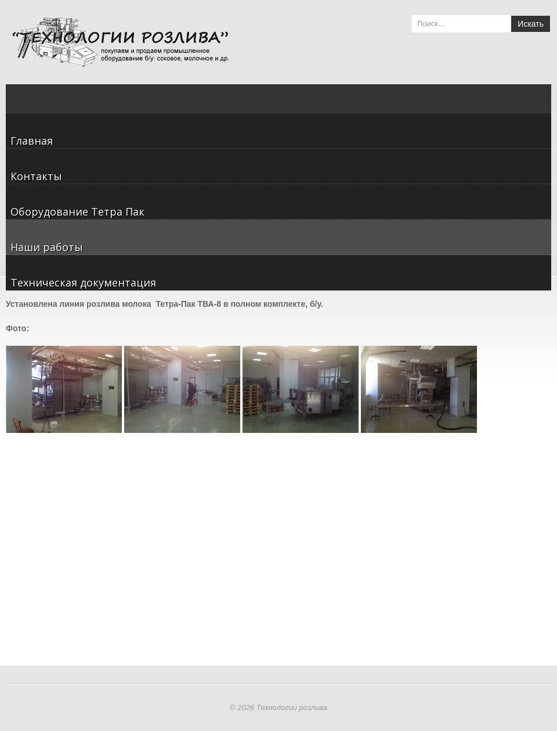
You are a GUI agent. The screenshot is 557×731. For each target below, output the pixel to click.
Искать (531, 23)
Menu (542, 104)
